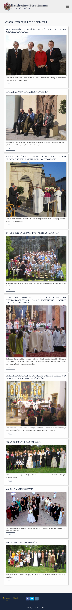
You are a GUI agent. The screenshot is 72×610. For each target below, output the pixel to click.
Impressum (6, 598)
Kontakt (16, 598)
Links (6, 600)
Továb (10, 84)
